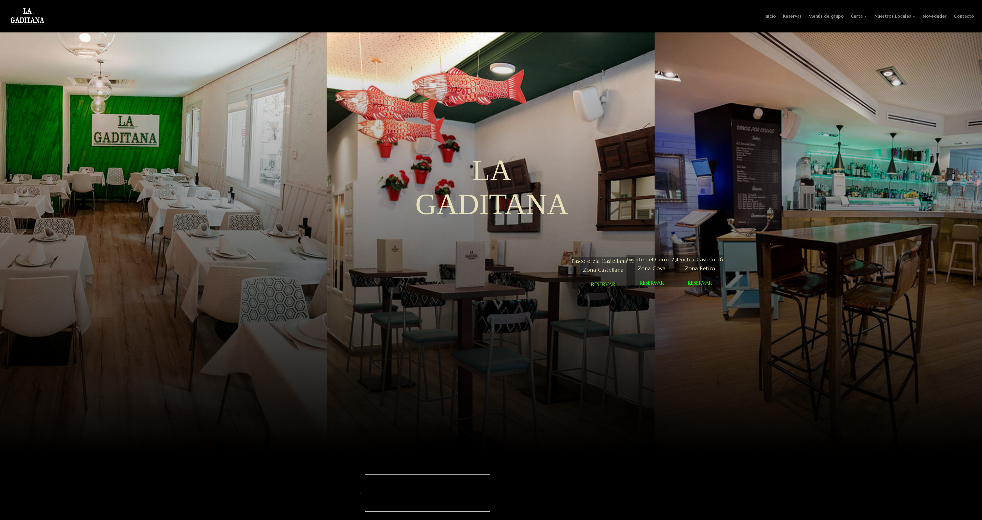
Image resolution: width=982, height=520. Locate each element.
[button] (361, 493)
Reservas (792, 16)
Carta (857, 16)
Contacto (964, 16)
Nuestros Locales (892, 16)
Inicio (770, 16)
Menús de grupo (826, 16)
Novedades (935, 16)
